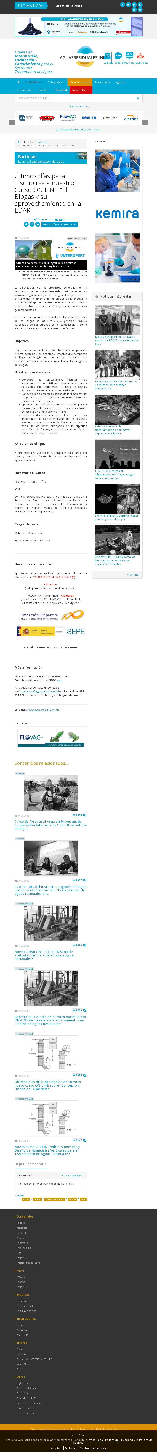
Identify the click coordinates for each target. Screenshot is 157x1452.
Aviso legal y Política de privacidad (48, 1428)
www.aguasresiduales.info (44, 709)
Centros (21, 1281)
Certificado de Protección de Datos (108, 1428)
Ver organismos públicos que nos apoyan (78, 130)
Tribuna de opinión (26, 1310)
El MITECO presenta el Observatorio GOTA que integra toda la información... (114, 474)
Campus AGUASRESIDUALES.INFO (34, 1359)
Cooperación (23, 1335)
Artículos (21, 1237)
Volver (20, 1195)
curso (26, 1199)
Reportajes (22, 1242)
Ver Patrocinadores (79, 106)
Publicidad (60, 90)
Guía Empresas (80, 82)
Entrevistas (22, 1232)
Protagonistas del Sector (29, 1262)
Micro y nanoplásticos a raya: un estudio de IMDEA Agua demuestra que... (117, 340)
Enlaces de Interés (26, 1388)
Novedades (102, 82)
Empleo (43, 90)
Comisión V (22, 1393)
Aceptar (56, 1448)
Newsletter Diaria (26, 1413)
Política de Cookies (78, 1428)
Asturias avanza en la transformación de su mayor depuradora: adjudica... (112, 430)
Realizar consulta (25, 1305)
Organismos (23, 1325)
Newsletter (81, 90)
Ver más (133, 574)
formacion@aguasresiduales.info (40, 691)
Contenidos (33, 82)
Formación (25, 90)
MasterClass (23, 1364)
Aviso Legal (96, 1439)
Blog (19, 1252)
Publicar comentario (72, 1175)
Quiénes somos (25, 1408)
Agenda (120, 82)
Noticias (42, 142)
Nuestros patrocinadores (29, 1403)
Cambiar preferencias (93, 1448)
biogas (72, 1199)
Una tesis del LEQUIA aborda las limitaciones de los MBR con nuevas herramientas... (115, 560)
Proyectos (22, 1276)
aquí (59, 680)
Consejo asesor (24, 1300)
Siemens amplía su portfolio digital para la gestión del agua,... (116, 517)
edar (83, 1199)
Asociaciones (23, 1329)
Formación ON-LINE (24, 903)
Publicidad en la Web (27, 1398)
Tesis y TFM (23, 1257)
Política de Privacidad (119, 1439)
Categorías (56, 82)
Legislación (22, 1383)
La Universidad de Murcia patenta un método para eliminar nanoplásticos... (116, 385)
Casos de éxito (24, 1247)
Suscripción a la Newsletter (59, 224)
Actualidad (22, 1227)
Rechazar (70, 1448)
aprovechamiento (54, 1199)
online (37, 1199)
